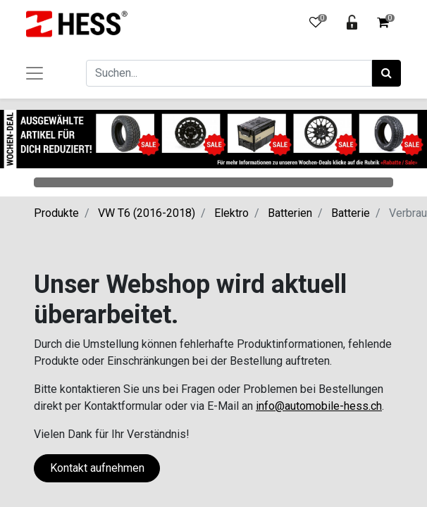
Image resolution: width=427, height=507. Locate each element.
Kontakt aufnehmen (97, 468)
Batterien (290, 213)
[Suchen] (386, 73)
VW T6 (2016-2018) (146, 213)
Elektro (231, 213)
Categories (213, 182)
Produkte (56, 213)
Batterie (350, 213)
